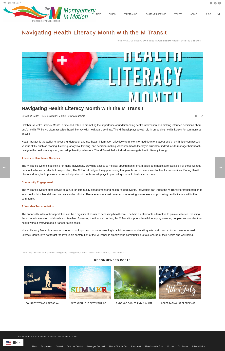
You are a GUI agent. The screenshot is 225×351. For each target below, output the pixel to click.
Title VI (178, 14)
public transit (95, 252)
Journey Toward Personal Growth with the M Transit (46, 303)
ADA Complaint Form (154, 346)
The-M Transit (32, 116)
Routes (170, 346)
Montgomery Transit (78, 252)
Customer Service (156, 14)
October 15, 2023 (57, 116)
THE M (106, 252)
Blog (208, 14)
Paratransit (130, 14)
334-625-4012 (14, 3)
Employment (46, 346)
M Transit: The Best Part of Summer (91, 303)
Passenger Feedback (96, 346)
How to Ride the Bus (118, 346)
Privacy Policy (198, 346)
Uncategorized (132, 41)
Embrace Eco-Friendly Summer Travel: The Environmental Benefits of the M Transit (136, 303)
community (27, 252)
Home (120, 41)
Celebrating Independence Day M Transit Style (181, 303)
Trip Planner (183, 346)
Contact (59, 346)
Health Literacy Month (44, 252)
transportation (117, 252)
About (193, 14)
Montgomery (62, 252)
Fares (112, 14)
